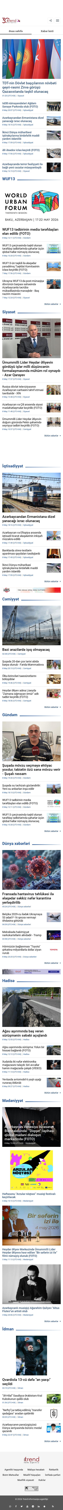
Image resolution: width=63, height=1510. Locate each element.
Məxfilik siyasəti (25, 1480)
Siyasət (8, 312)
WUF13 (8, 179)
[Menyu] (57, 21)
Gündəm (9, 715)
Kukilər (42, 1480)
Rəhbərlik (53, 1469)
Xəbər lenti (47, 31)
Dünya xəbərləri (16, 843)
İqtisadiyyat (12, 466)
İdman (8, 1329)
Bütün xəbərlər (51, 304)
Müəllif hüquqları (32, 1475)
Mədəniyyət (12, 1100)
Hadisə (8, 980)
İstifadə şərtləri (52, 1475)
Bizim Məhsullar (11, 1475)
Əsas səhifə (16, 31)
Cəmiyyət (10, 599)
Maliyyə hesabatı (35, 1469)
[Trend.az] (11, 20)
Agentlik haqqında (14, 1469)
